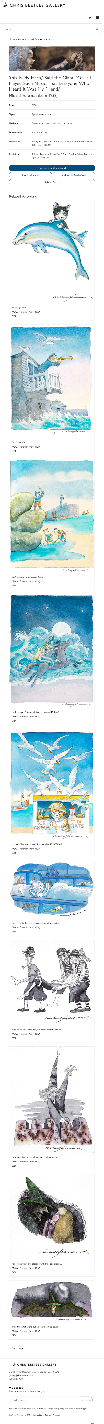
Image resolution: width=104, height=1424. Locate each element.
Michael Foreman (35, 39)
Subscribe (86, 1399)
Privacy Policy (59, 1408)
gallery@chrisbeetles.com (21, 1375)
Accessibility (38, 1415)
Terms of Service (75, 1408)
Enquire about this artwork (52, 168)
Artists (21, 39)
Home (12, 39)
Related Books (52, 182)
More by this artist (30, 175)
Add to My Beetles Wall (73, 175)
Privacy (48, 1415)
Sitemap (56, 1415)
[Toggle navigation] (97, 17)
